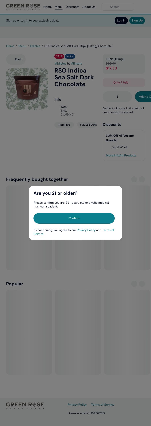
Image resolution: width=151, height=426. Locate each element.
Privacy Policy (86, 230)
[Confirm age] (74, 218)
